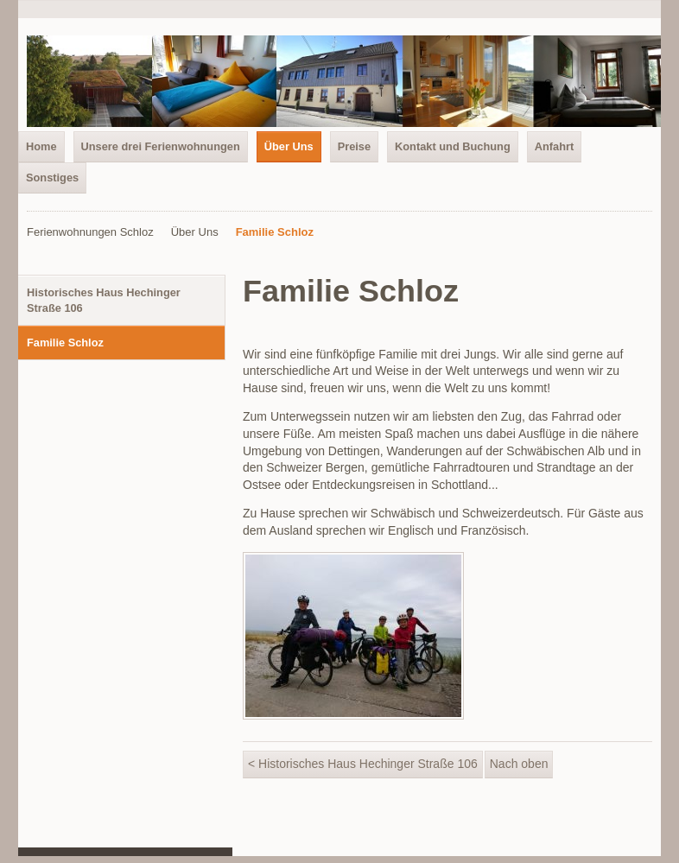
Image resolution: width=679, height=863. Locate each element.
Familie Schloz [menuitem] (65, 342)
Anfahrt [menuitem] (554, 146)
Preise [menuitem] (354, 146)
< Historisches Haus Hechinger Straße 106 (363, 764)
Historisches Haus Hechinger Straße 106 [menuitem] (104, 300)
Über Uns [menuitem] (289, 146)
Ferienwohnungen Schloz (90, 231)
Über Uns (195, 231)
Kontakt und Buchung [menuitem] (453, 146)
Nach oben (519, 764)
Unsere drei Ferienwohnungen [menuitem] (160, 146)
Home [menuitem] (41, 146)
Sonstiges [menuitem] (52, 177)
